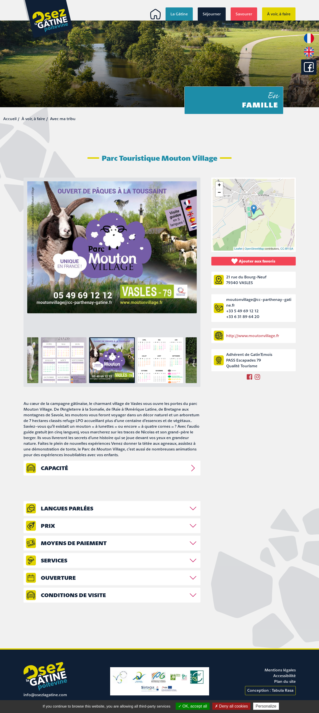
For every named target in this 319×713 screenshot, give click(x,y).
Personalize (266, 706)
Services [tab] (54, 560)
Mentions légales (280, 669)
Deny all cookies (231, 706)
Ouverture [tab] (58, 577)
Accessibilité (284, 675)
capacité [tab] (54, 468)
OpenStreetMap (254, 248)
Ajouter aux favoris (253, 261)
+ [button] (219, 185)
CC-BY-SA (286, 248)
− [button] (219, 193)
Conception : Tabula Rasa (270, 690)
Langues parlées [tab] (67, 508)
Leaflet (238, 248)
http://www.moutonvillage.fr (252, 335)
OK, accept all (192, 706)
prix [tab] (48, 525)
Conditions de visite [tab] (73, 595)
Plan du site (285, 681)
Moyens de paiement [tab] (74, 543)
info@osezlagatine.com (45, 694)
